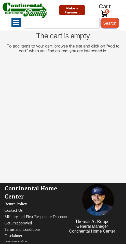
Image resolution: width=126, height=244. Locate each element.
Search (109, 23)
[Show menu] (16, 22)
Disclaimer (13, 236)
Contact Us (14, 210)
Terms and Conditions (22, 229)
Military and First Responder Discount (36, 217)
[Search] (62, 23)
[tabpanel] (92, 226)
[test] (72, 10)
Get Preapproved (18, 223)
